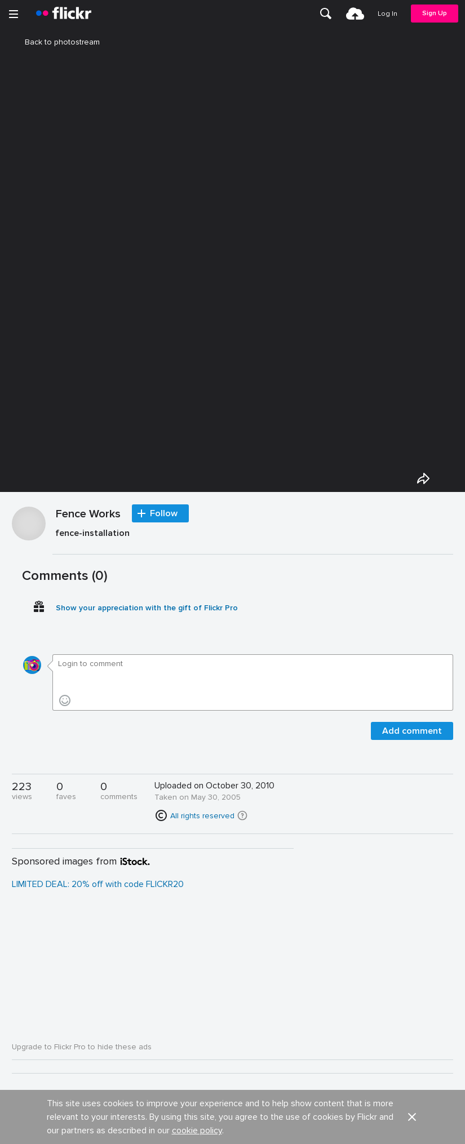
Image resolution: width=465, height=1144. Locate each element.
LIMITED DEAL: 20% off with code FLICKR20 (98, 884)
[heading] (63, 13)
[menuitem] (326, 14)
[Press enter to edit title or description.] (253, 536)
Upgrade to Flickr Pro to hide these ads (82, 1047)
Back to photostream (55, 42)
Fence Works (88, 514)
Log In (387, 14)
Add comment (412, 731)
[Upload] (355, 14)
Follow (164, 513)
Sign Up (434, 13)
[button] (242, 815)
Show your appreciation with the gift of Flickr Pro (147, 608)
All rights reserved (202, 816)
